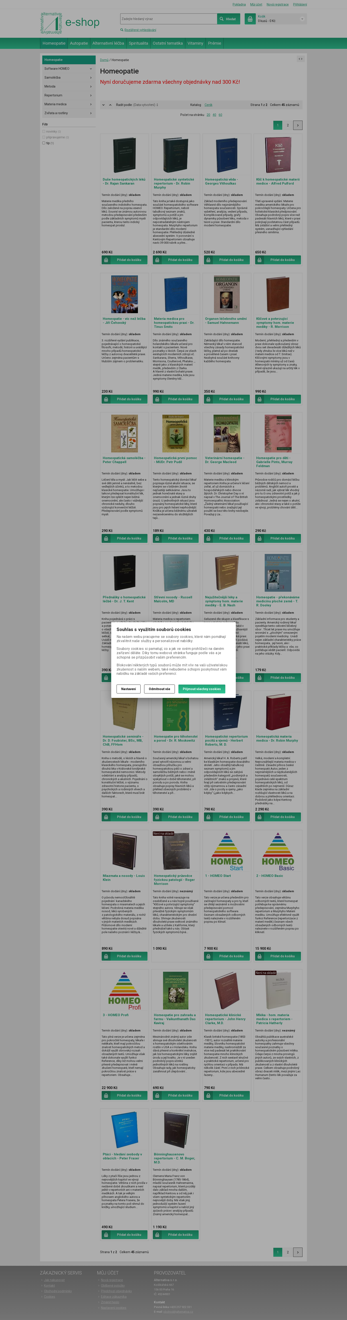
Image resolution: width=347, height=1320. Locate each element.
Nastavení (128, 689)
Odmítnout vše (159, 689)
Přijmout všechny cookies (202, 689)
